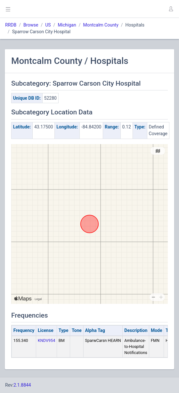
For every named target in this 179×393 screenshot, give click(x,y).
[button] (170, 9)
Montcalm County (100, 24)
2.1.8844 (22, 385)
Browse (30, 24)
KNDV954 (46, 340)
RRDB (10, 24)
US (48, 24)
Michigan (67, 24)
